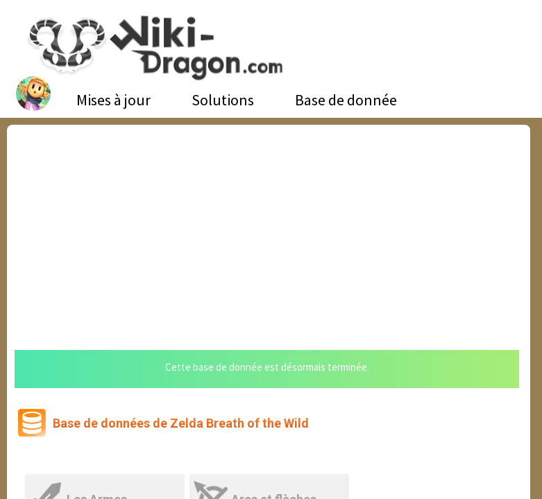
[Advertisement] (268, 229)
